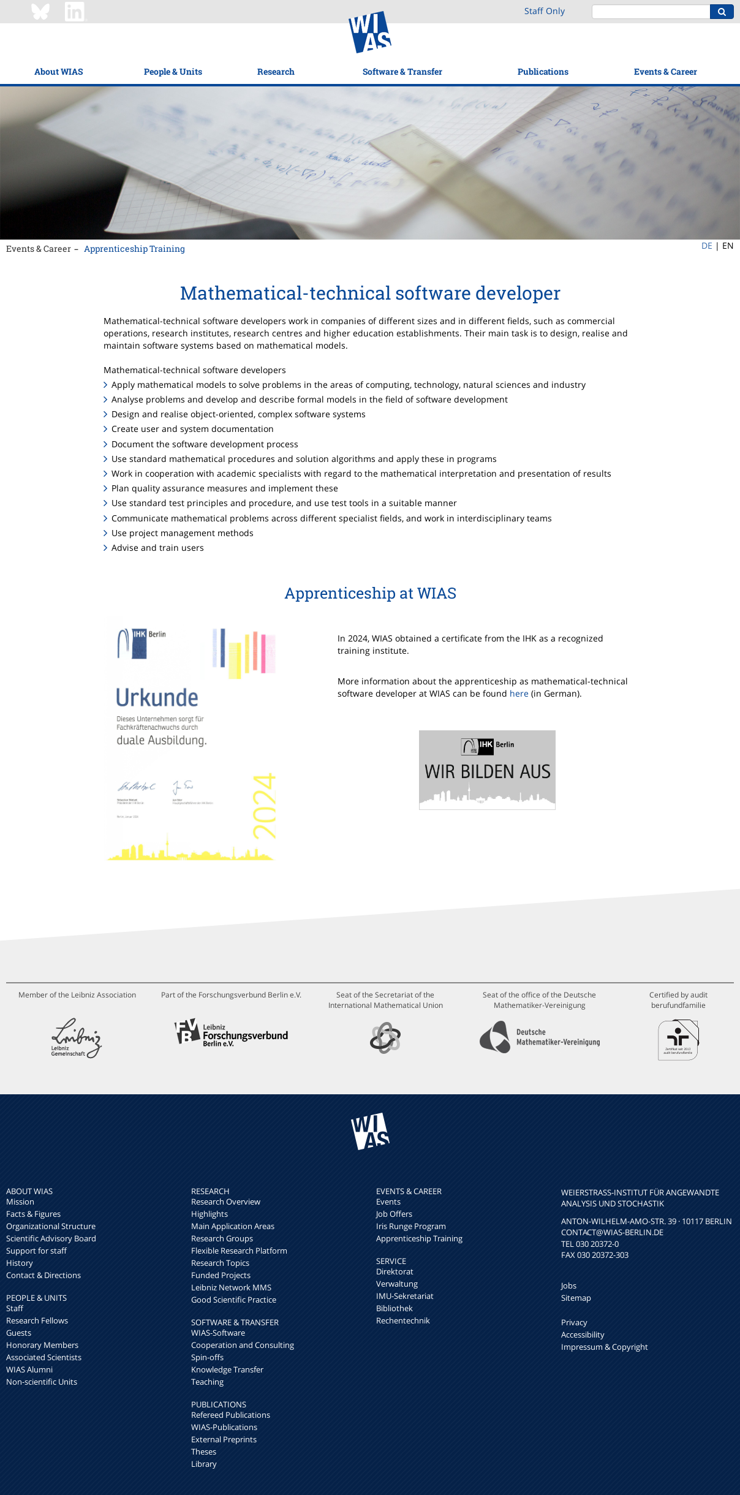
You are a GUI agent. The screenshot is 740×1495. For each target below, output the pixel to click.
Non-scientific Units (41, 1381)
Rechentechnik (403, 1320)
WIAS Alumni (29, 1369)
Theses (203, 1451)
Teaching (207, 1381)
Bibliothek (394, 1308)
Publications (543, 71)
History (19, 1262)
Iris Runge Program (411, 1226)
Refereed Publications (230, 1414)
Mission (20, 1201)
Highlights (209, 1213)
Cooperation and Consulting (242, 1344)
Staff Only (544, 11)
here (519, 693)
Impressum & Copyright (604, 1346)
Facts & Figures (33, 1213)
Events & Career (665, 71)
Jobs (568, 1285)
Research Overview (225, 1201)
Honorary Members (42, 1344)
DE (706, 245)
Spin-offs (207, 1357)
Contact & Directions (43, 1275)
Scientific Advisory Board (51, 1238)
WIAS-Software (218, 1332)
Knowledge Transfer (227, 1369)
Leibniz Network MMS (231, 1287)
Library (204, 1463)
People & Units (173, 71)
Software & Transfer (402, 71)
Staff (14, 1308)
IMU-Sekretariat (405, 1295)
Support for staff (36, 1250)
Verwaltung (397, 1283)
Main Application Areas (232, 1226)
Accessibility (583, 1334)
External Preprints (224, 1439)
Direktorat (394, 1271)
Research (276, 71)
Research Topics (220, 1262)
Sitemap (576, 1297)
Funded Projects (221, 1275)
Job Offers (394, 1213)
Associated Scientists (43, 1357)
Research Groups (222, 1238)
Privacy (574, 1322)
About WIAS (58, 71)
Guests (18, 1332)
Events (388, 1201)
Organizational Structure (51, 1226)
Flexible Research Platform (239, 1250)
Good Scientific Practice (233, 1299)
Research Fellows (37, 1320)
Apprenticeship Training (134, 248)
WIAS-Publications (224, 1427)
